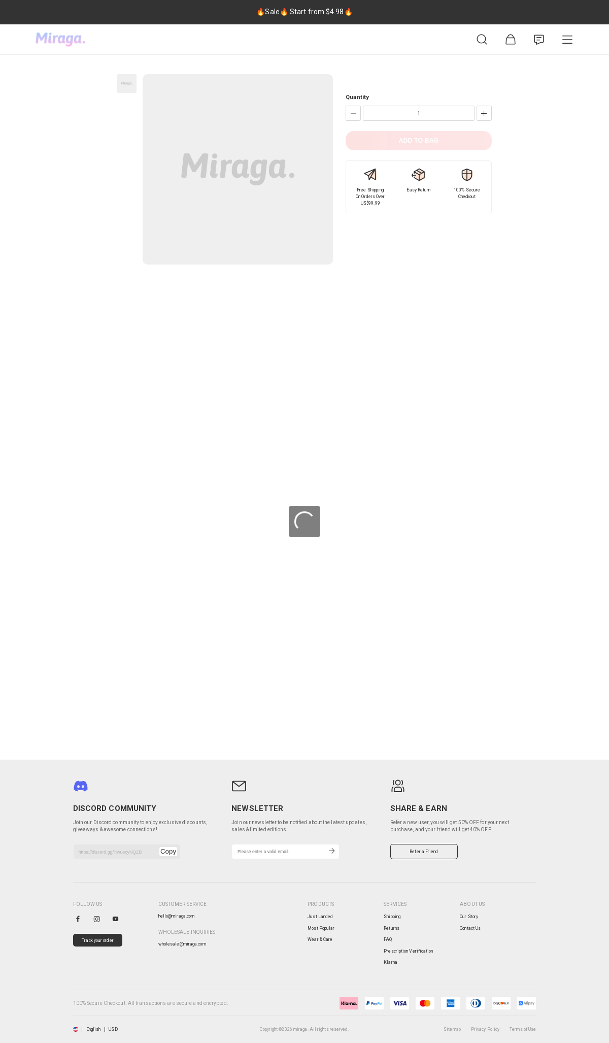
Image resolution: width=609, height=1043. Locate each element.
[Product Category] (567, 40)
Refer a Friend (424, 851)
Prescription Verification (408, 951)
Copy (168, 851)
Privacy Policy (485, 1029)
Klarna (390, 962)
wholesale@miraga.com (182, 944)
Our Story (469, 916)
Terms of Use (523, 1029)
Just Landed (320, 916)
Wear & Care (320, 939)
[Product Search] (482, 40)
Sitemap (452, 1029)
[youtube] (115, 919)
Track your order (98, 940)
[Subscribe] (332, 851)
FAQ (388, 939)
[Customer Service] (539, 40)
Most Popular (321, 928)
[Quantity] (419, 113)
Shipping (392, 916)
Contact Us (470, 928)
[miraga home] (60, 39)
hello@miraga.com (176, 916)
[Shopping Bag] (510, 40)
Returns (391, 928)
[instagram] (96, 919)
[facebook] (78, 919)
